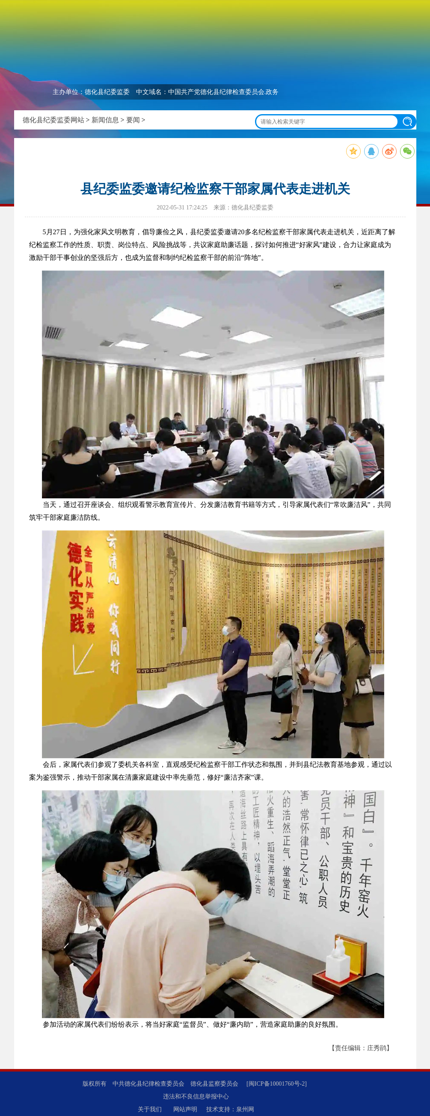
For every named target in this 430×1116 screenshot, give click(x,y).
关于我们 (150, 1109)
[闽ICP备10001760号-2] (276, 1084)
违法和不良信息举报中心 (196, 1096)
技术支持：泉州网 (230, 1109)
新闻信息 (105, 120)
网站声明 (185, 1109)
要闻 (133, 120)
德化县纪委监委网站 (53, 120)
